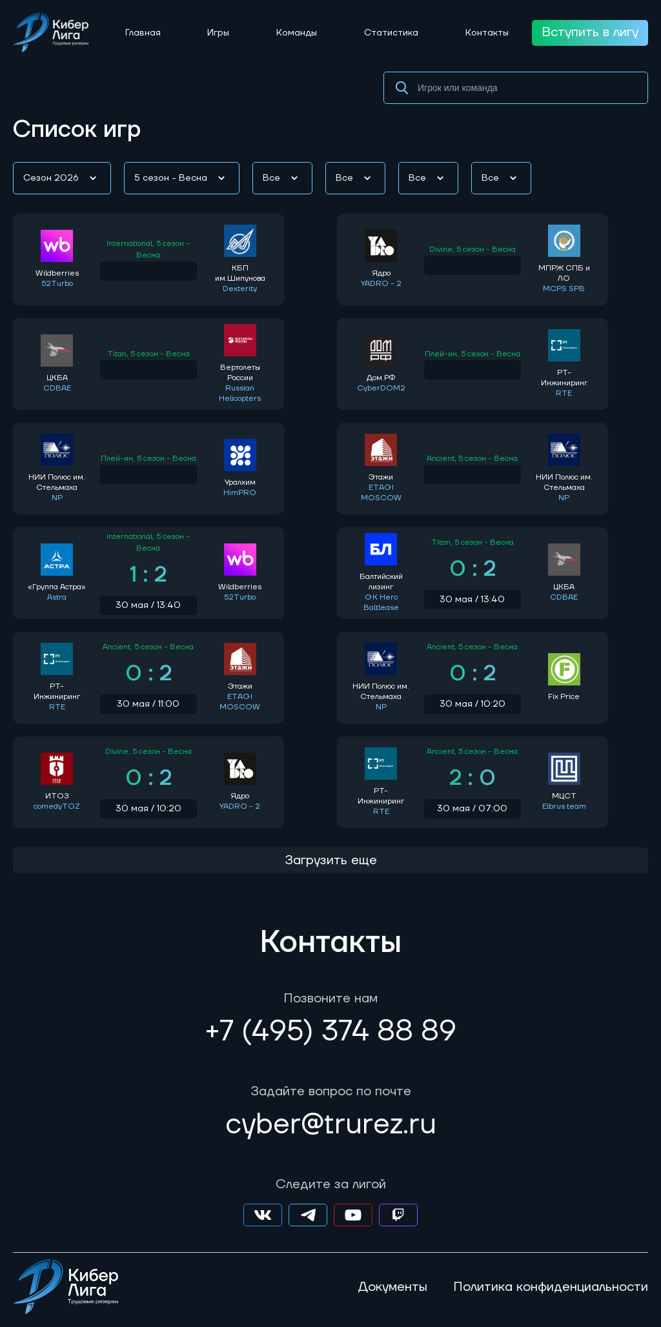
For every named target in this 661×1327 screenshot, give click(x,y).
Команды (296, 33)
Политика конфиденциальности (550, 1287)
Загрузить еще (331, 860)
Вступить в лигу (590, 32)
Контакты (487, 33)
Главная (143, 33)
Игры (218, 33)
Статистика (391, 33)
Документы (392, 1287)
